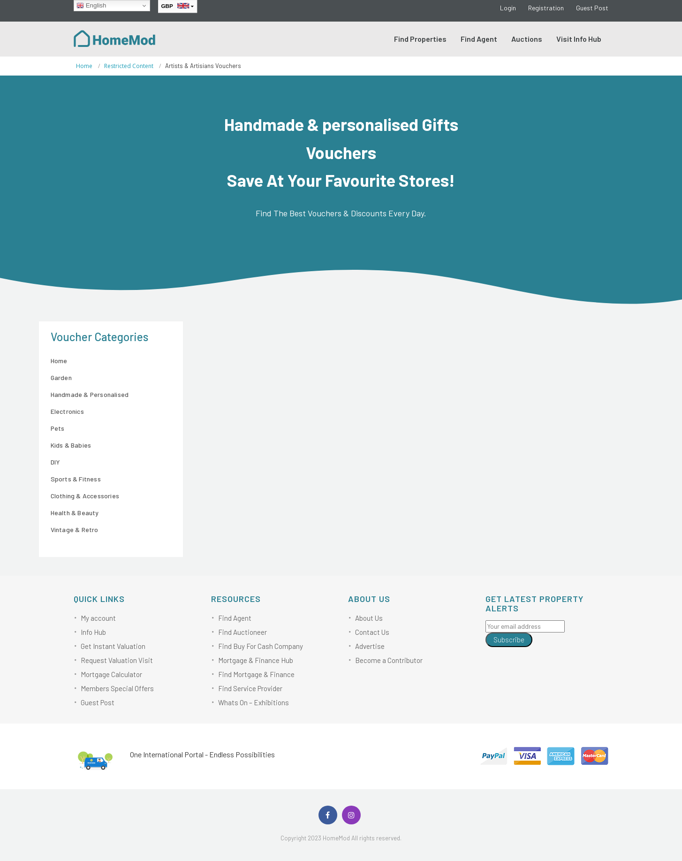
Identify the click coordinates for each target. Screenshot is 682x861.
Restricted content (128, 66)
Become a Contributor (389, 660)
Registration (546, 8)
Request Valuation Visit (117, 660)
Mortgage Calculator (111, 674)
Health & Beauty (75, 513)
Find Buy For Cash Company (260, 646)
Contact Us (372, 632)
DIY (56, 462)
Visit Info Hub (578, 38)
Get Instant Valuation (113, 646)
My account (98, 618)
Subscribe (508, 639)
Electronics (67, 411)
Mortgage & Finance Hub (255, 660)
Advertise (370, 646)
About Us (369, 618)
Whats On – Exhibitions (253, 702)
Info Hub (93, 632)
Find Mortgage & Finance (256, 674)
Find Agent (479, 38)
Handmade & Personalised (90, 394)
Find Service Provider (250, 688)
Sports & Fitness (76, 479)
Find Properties (420, 38)
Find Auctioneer (242, 632)
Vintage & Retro (75, 529)
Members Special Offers (117, 688)
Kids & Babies (71, 445)
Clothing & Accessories (85, 496)
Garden (61, 377)
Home (84, 66)
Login (508, 8)
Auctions (526, 38)
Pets (58, 428)
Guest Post (592, 8)
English (91, 5)
